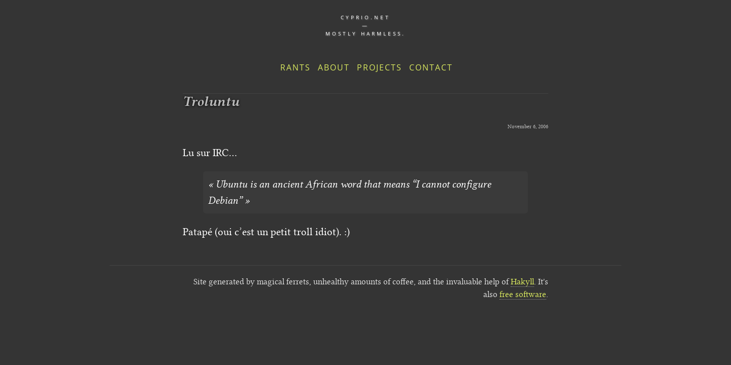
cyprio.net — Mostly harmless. (365, 25)
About (334, 67)
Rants (295, 67)
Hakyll (522, 281)
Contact (431, 67)
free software (523, 294)
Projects (379, 67)
